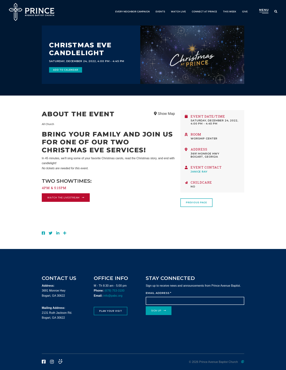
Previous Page (196, 202)
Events (160, 11)
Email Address (158, 293)
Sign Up (156, 310)
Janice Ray (199, 171)
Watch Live (178, 11)
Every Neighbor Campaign (132, 11)
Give (245, 11)
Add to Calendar (65, 69)
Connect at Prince (204, 11)
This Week (229, 11)
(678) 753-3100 (114, 290)
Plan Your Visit (110, 311)
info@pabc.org (112, 295)
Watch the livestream (63, 197)
